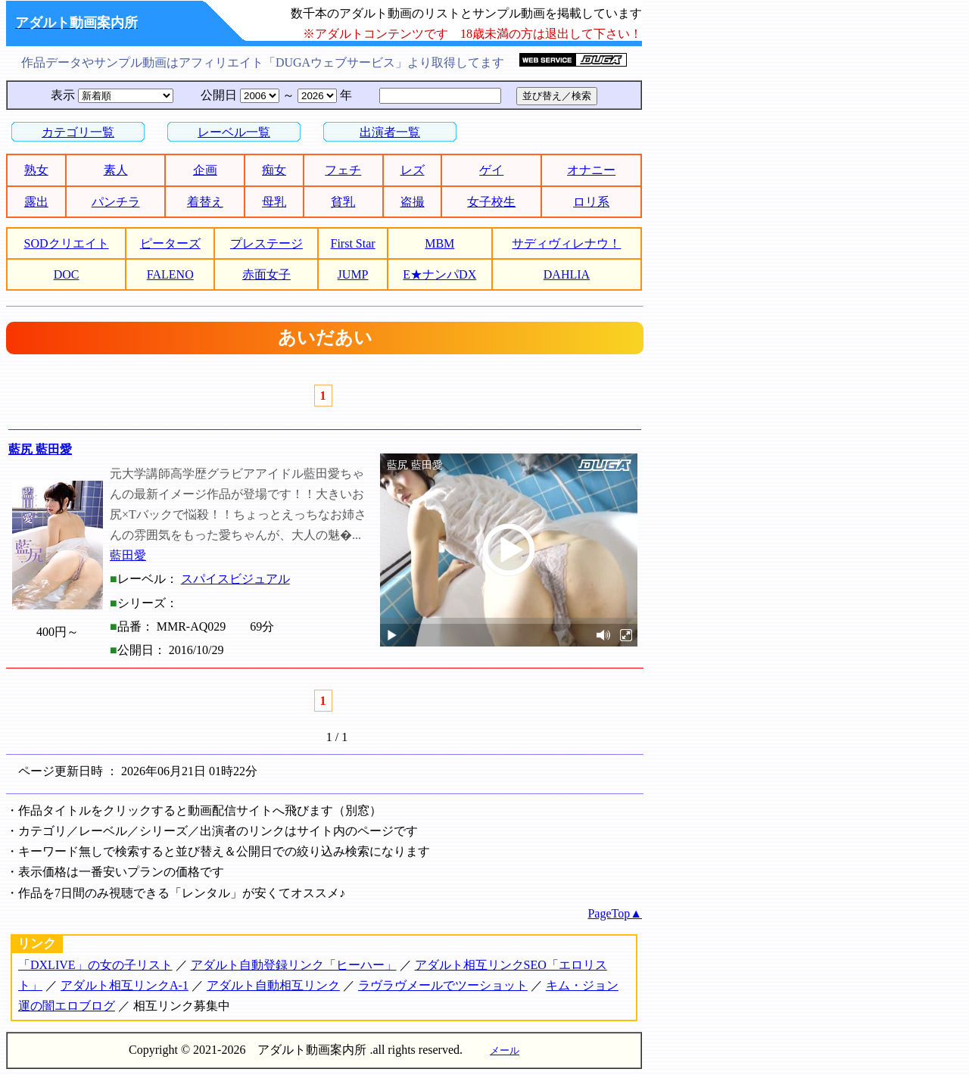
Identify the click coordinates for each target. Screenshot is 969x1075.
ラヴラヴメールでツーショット (443, 985)
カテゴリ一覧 (78, 132)
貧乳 (343, 201)
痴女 (274, 170)
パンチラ (116, 201)
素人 (116, 170)
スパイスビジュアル (235, 578)
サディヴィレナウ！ (566, 243)
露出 (36, 201)
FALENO (170, 274)
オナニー (591, 170)
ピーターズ (170, 243)
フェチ (343, 170)
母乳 (274, 201)
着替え (205, 201)
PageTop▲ (614, 913)
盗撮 (412, 201)
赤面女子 (266, 274)
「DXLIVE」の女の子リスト (95, 964)
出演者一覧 (390, 132)
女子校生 (491, 201)
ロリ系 (591, 201)
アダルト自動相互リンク (273, 985)
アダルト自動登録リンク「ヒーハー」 (294, 964)
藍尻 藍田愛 (40, 449)
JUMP (353, 274)
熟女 (36, 170)
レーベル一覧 (234, 132)
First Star (353, 243)
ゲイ (491, 170)
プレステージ (266, 243)
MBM (439, 243)
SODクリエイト (66, 243)
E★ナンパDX (439, 274)
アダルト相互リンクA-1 (125, 985)
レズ (412, 170)
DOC (66, 274)
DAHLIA (567, 274)
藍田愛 (128, 555)
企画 (205, 170)
